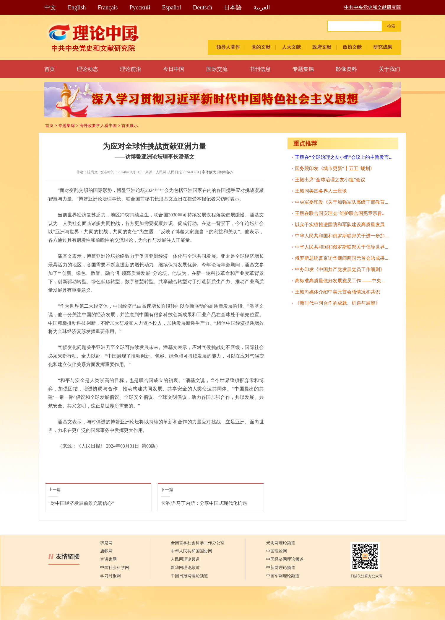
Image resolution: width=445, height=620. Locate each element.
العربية (262, 7)
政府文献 (321, 47)
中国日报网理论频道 (189, 576)
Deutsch (202, 7)
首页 (49, 69)
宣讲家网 (108, 559)
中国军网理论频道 (282, 576)
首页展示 (129, 125)
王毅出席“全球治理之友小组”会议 (330, 179)
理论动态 (87, 69)
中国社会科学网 (114, 567)
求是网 (106, 543)
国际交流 (217, 69)
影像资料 (346, 69)
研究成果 (382, 47)
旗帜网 (106, 551)
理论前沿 (130, 69)
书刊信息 (260, 69)
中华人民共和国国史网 (191, 551)
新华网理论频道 (185, 567)
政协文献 (352, 47)
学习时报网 (110, 576)
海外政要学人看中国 (98, 125)
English (77, 7)
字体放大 (209, 172)
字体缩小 (225, 172)
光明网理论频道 (280, 543)
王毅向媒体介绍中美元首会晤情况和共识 (337, 291)
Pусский (139, 7)
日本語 (233, 7)
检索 (391, 26)
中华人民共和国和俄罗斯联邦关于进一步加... (341, 235)
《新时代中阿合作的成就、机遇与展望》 (337, 303)
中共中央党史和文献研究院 (372, 7)
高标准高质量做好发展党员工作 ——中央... (340, 280)
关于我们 (389, 69)
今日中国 (173, 69)
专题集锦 (303, 69)
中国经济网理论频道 (284, 559)
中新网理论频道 (280, 567)
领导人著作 (228, 47)
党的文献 (260, 47)
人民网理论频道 (185, 559)
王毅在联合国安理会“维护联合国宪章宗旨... (340, 213)
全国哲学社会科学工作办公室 (198, 543)
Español (171, 7)
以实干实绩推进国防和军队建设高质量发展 (340, 224)
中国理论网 (276, 551)
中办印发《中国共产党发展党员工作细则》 (340, 269)
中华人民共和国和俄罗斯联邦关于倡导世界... (341, 246)
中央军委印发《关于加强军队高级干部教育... (341, 202)
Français (108, 7)
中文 (50, 7)
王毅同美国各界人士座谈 (321, 190)
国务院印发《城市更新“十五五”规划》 (335, 168)
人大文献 (291, 47)
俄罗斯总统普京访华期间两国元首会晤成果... (341, 258)
